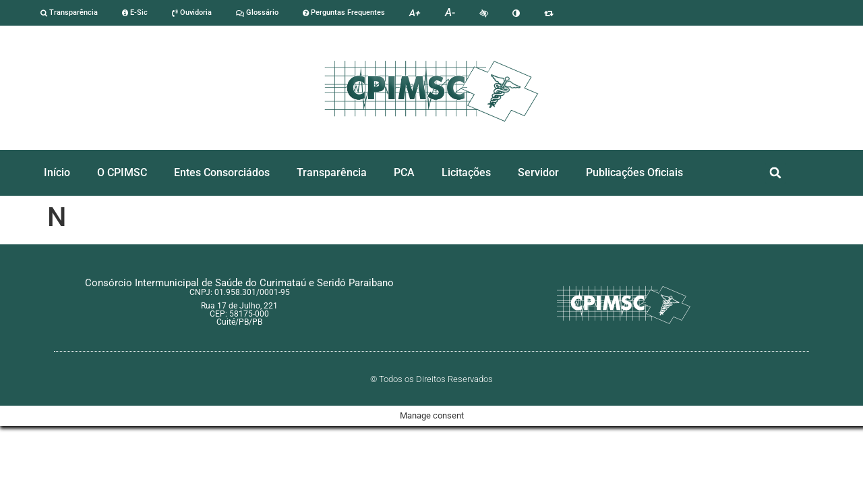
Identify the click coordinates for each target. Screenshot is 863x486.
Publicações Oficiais (634, 172)
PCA (404, 172)
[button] (775, 173)
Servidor (538, 172)
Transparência (69, 12)
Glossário (257, 12)
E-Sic (135, 12)
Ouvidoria (192, 12)
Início (57, 172)
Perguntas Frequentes (344, 12)
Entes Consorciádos (222, 172)
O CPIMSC (122, 172)
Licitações (466, 172)
